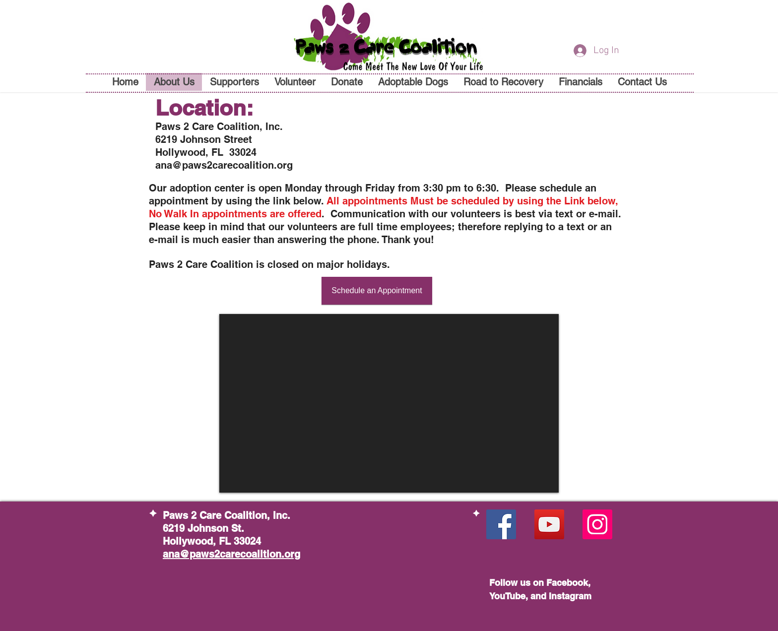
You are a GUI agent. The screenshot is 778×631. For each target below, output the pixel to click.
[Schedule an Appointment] (377, 291)
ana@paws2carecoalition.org (224, 165)
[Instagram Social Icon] (597, 524)
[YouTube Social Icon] (549, 524)
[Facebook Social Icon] (501, 524)
